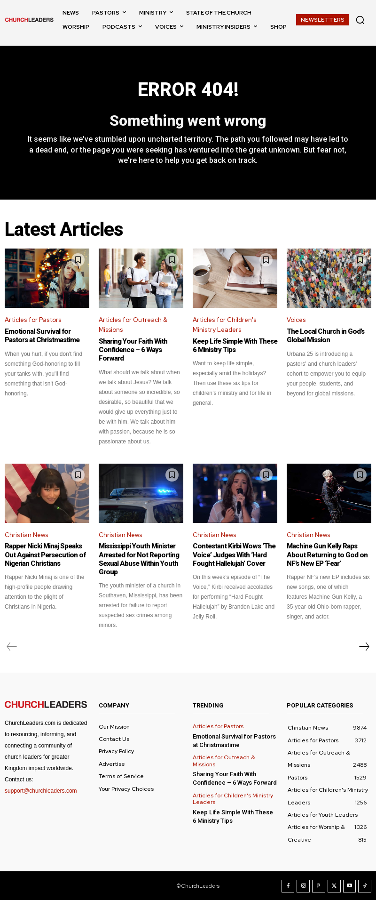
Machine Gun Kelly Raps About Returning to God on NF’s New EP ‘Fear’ (326, 554)
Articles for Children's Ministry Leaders (224, 325)
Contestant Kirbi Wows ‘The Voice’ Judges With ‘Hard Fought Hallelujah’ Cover (233, 554)
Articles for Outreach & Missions (133, 325)
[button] (360, 19)
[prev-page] (12, 646)
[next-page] (363, 646)
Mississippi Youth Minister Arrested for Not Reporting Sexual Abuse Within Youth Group (138, 559)
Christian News (26, 534)
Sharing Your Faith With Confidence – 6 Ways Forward (133, 349)
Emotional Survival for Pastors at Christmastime (42, 335)
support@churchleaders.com (41, 790)
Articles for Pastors (33, 320)
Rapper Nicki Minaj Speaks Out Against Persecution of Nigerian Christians (45, 554)
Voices (296, 320)
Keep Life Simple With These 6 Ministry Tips (235, 345)
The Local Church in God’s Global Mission (325, 335)
